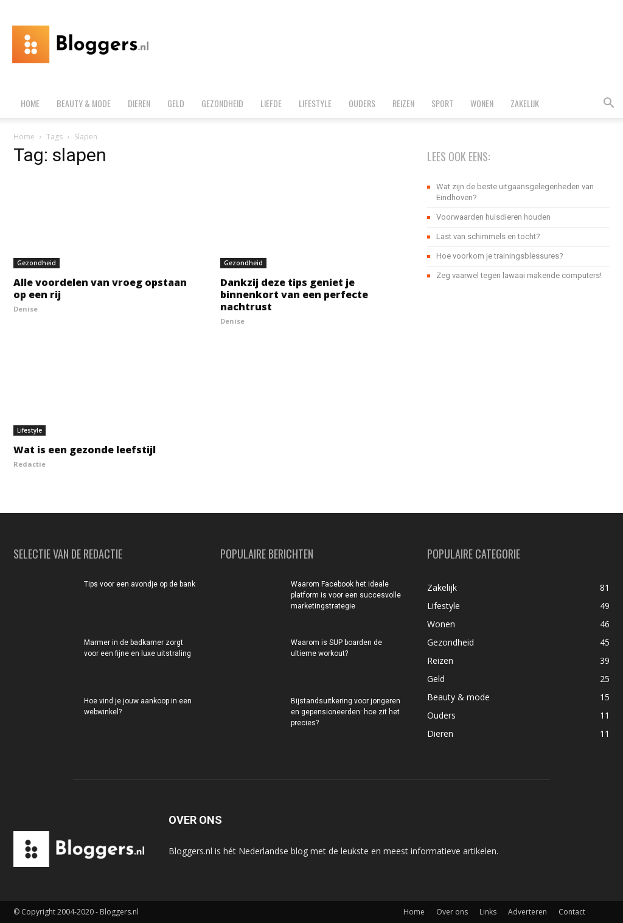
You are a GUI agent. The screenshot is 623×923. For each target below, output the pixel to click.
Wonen (481, 103)
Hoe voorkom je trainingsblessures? (499, 255)
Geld (175, 103)
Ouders (362, 103)
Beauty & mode (84, 103)
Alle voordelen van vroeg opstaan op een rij (100, 288)
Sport (442, 103)
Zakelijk (524, 103)
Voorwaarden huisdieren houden (493, 216)
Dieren (139, 103)
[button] (608, 104)
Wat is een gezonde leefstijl (84, 449)
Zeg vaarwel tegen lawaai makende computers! (519, 275)
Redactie (29, 463)
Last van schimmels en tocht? (488, 236)
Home (30, 103)
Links (487, 912)
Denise (25, 308)
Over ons (452, 912)
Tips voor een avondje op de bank (139, 584)
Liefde (271, 103)
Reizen (403, 103)
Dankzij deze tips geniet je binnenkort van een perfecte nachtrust (294, 294)
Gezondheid (222, 103)
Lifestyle (315, 103)
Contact (572, 912)
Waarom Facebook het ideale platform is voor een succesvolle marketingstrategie (346, 595)
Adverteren (527, 912)
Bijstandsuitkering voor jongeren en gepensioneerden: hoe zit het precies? (345, 712)
